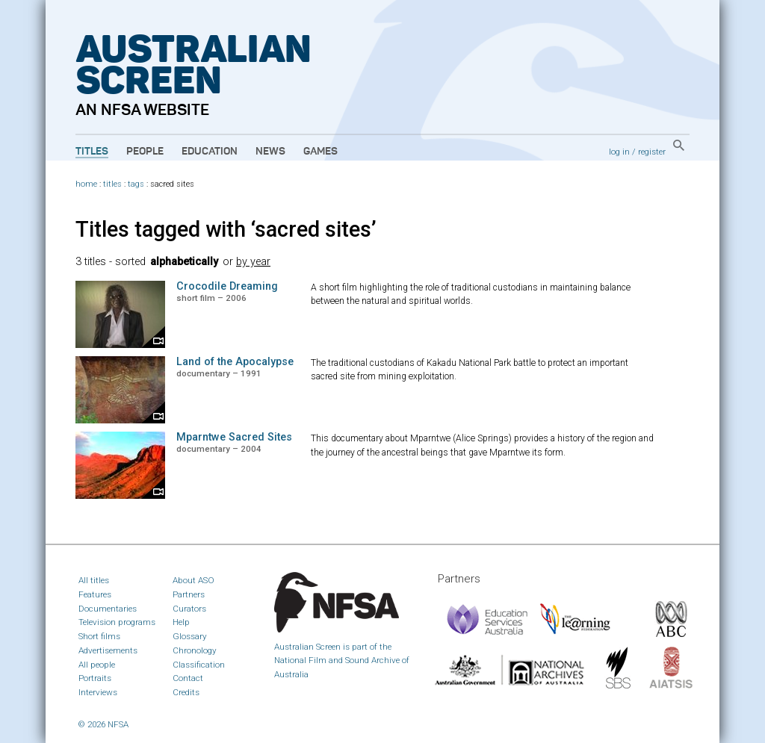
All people (96, 664)
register (652, 151)
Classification (199, 664)
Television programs (116, 622)
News (270, 151)
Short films (99, 636)
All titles (93, 580)
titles (112, 184)
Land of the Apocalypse (235, 361)
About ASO (193, 580)
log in (619, 151)
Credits (186, 692)
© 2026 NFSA (103, 724)
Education (210, 151)
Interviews (97, 692)
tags (136, 184)
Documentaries (107, 608)
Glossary (190, 636)
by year (253, 261)
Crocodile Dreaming (227, 286)
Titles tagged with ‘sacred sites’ (226, 229)
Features (94, 594)
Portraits (94, 678)
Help (181, 622)
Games (320, 151)
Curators (189, 608)
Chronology (195, 650)
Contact (188, 678)
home (86, 184)
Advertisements (107, 650)
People (145, 151)
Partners (189, 594)
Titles (91, 151)
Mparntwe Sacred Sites (234, 437)
